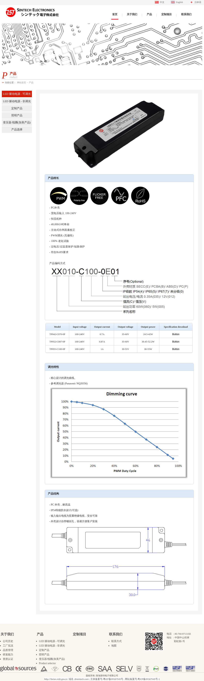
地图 (113, 645)
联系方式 (116, 641)
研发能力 (8, 654)
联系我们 (115, 634)
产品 (31, 82)
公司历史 (8, 641)
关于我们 (7, 634)
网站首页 (21, 82)
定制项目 (79, 634)
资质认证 (8, 659)
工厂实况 (8, 645)
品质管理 (8, 650)
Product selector (47, 663)
